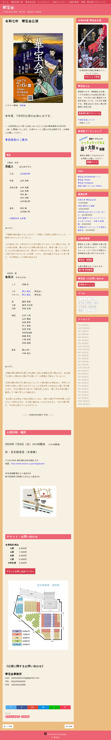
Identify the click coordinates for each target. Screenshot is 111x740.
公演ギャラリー (59, 2)
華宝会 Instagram (85, 183)
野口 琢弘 (26, 291)
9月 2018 (83, 383)
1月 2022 (83, 365)
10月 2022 (84, 349)
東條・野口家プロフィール (93, 2)
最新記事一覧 (17, 2)
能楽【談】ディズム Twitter (90, 186)
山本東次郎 (25, 174)
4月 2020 (83, 377)
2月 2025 (83, 331)
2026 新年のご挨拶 (86, 206)
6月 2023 (83, 340)
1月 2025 (83, 334)
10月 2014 (84, 404)
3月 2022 (83, 358)
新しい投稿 (8, 726)
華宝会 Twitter (84, 180)
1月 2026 (83, 325)
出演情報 (25, 717)
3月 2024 (83, 337)
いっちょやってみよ (87, 299)
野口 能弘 (26, 295)
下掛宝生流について (86, 120)
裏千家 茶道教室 (86, 270)
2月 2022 (83, 362)
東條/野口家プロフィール (89, 113)
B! (43, 707)
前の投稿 (69, 726)
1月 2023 (83, 343)
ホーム (6, 2)
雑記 (96, 303)
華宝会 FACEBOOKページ (89, 177)
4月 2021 (83, 371)
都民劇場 (92, 307)
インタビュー (44, 2)
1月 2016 (83, 398)
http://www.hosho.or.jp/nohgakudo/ (28, 464)
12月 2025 (84, 328)
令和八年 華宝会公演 (87, 200)
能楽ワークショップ (87, 310)
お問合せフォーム (86, 284)
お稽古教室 (74, 2)
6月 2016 (83, 395)
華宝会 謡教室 (85, 260)
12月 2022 (84, 346)
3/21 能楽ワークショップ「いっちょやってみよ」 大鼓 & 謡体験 (91, 221)
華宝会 (8, 7)
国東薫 (23, 105)
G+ (32, 707)
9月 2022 (83, 352)
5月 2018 (83, 389)
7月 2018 (83, 386)
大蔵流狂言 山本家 (17, 218)
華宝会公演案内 (13, 717)
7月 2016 (83, 392)
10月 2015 (84, 401)
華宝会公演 (30, 2)
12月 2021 (84, 368)
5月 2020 (83, 374)
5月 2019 (83, 380)
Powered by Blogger (55, 734)
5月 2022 (83, 355)
